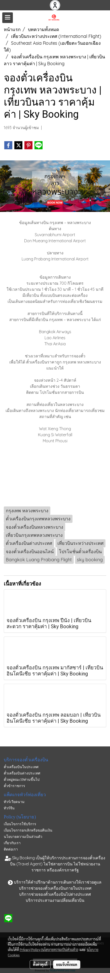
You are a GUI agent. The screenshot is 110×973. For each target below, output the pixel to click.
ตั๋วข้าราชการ (14, 786)
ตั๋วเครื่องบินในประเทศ (21, 767)
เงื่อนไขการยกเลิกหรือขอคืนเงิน (28, 830)
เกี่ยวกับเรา (12, 843)
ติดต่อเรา (11, 849)
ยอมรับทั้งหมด (66, 964)
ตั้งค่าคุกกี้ (40, 964)
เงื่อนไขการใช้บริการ (20, 824)
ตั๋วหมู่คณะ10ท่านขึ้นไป (22, 780)
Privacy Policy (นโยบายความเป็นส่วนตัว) (49, 949)
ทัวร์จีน (9, 808)
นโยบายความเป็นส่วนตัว (23, 837)
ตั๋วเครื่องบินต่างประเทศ (22, 773)
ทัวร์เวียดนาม (14, 802)
